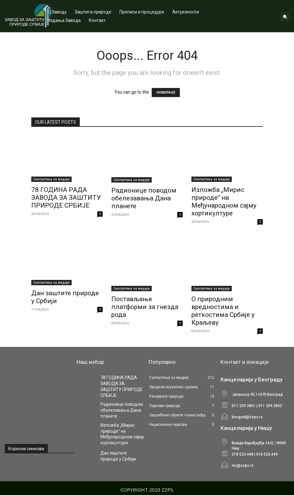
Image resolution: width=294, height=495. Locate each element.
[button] (285, 16)
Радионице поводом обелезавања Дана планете (143, 198)
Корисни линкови (26, 448)
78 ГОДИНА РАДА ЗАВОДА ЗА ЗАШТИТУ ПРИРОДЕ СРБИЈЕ (66, 197)
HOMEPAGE (165, 92)
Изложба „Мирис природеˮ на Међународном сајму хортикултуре (223, 201)
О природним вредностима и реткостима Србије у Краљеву (223, 310)
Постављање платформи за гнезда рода (144, 306)
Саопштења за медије (51, 179)
